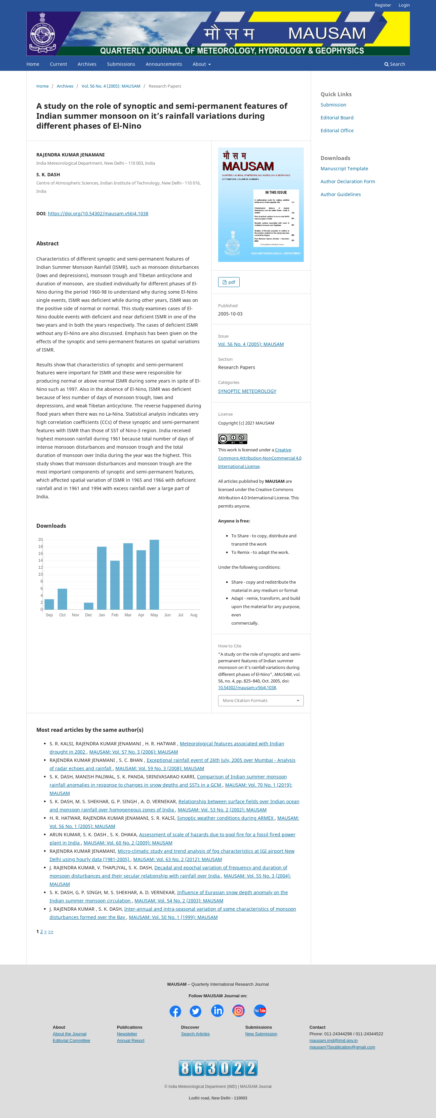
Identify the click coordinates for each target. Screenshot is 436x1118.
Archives (87, 64)
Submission (333, 105)
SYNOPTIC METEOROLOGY (247, 391)
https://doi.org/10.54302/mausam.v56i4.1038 (98, 213)
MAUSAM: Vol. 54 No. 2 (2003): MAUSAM (179, 900)
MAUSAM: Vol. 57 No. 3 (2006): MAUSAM (133, 752)
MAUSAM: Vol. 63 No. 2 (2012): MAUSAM (177, 859)
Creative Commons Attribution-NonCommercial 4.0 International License (259, 458)
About (200, 64)
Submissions (121, 64)
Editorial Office (337, 130)
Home (32, 64)
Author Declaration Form (348, 181)
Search (394, 64)
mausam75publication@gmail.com (342, 1047)
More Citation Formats (245, 700)
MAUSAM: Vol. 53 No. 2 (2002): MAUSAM (222, 810)
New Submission (261, 1033)
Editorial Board (337, 117)
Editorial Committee (71, 1040)
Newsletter (127, 1033)
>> (51, 931)
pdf (231, 282)
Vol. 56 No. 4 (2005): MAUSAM (111, 86)
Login (404, 5)
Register (383, 5)
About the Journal (70, 1033)
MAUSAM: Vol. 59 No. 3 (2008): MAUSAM (159, 768)
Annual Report (130, 1040)
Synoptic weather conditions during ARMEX (226, 818)
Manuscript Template (344, 168)
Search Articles (195, 1033)
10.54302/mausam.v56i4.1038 (247, 687)
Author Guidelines (341, 194)
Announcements (164, 64)
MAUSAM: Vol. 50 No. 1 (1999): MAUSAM (173, 917)
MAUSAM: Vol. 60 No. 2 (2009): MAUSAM (128, 843)
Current (58, 64)
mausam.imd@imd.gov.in (333, 1040)
